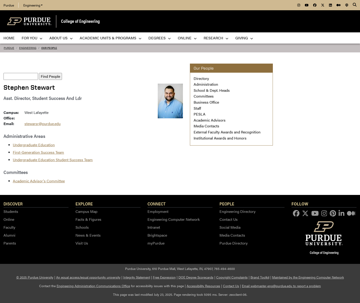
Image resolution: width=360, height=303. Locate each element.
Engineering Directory (237, 211)
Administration (206, 84)
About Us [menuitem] (61, 38)
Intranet (153, 227)
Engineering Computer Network (173, 219)
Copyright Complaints (232, 277)
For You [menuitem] (32, 38)
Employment (157, 211)
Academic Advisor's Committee (39, 181)
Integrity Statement (136, 277)
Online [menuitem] (187, 38)
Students (10, 211)
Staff (197, 108)
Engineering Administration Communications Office (93, 285)
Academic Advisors (210, 120)
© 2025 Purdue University (34, 277)
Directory (201, 78)
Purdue (8, 5)
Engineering (33, 5)
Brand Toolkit (259, 277)
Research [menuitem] (216, 38)
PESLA (200, 114)
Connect (156, 204)
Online (8, 219)
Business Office (206, 102)
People (226, 204)
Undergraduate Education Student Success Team (53, 159)
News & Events (88, 235)
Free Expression (164, 277)
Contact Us (228, 219)
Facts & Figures (88, 219)
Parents (9, 243)
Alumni (9, 235)
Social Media (229, 227)
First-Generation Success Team (38, 152)
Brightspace (157, 235)
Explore (84, 204)
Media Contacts (206, 126)
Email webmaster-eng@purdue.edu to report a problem (281, 285)
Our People (49, 48)
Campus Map (86, 211)
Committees (204, 96)
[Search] (355, 5)
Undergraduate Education (34, 144)
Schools (82, 227)
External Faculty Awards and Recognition (227, 132)
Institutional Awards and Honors (220, 138)
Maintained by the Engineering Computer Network (308, 277)
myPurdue (156, 243)
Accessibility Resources (203, 285)
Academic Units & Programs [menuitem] (110, 38)
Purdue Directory (233, 243)
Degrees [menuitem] (159, 38)
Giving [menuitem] (244, 38)
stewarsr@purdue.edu (42, 123)
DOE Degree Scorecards (195, 277)
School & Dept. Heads (212, 90)
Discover (13, 204)
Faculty (9, 227)
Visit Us (81, 243)
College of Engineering (80, 20)
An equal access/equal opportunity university (88, 277)
